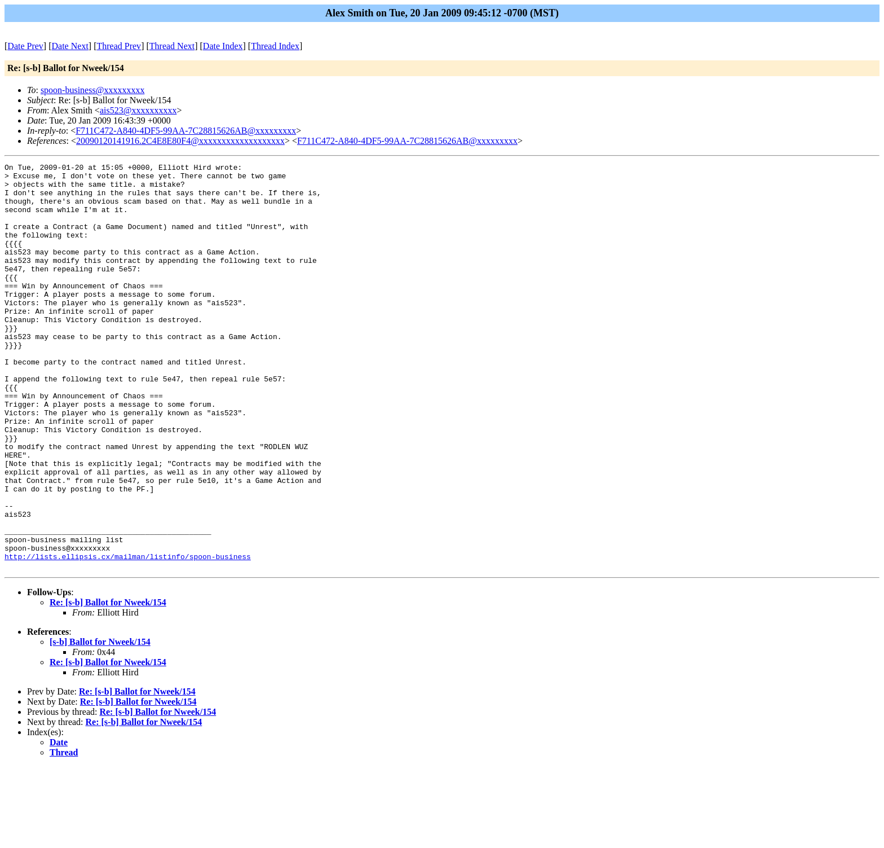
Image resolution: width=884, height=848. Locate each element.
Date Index (223, 46)
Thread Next (172, 46)
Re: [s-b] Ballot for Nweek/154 (108, 683)
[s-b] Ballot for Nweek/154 (100, 723)
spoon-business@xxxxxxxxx (93, 90)
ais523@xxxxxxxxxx (138, 110)
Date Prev (25, 46)
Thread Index (275, 46)
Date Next (70, 46)
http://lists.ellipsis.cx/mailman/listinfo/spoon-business (128, 636)
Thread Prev (118, 46)
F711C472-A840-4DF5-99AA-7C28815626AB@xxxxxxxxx (186, 130)
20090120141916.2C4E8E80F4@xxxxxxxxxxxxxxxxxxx (180, 141)
